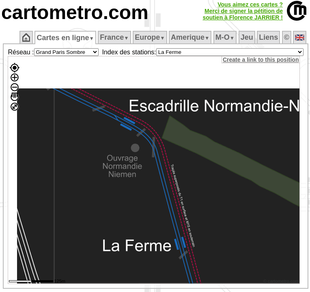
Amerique (190, 37)
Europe (150, 37)
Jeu (247, 37)
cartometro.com (75, 12)
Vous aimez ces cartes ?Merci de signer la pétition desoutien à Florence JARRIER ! (242, 11)
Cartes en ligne (65, 38)
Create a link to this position (261, 59)
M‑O (225, 37)
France (114, 37)
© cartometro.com (281, 281)
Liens (268, 37)
